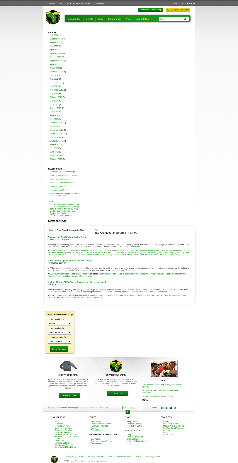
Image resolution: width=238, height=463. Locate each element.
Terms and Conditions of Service (119, 457)
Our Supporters (97, 443)
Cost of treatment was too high (62, 172)
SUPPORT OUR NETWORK (78, 4)
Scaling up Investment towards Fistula (157, 396)
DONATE (117, 393)
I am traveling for (57, 328)
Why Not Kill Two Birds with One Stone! (68, 237)
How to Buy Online (134, 426)
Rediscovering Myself (58, 190)
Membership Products (64, 445)
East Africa (52, 252)
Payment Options (62, 443)
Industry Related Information (138, 441)
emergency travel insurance (68, 252)
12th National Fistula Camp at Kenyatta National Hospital (161, 386)
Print (96, 230)
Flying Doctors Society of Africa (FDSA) (62, 213)
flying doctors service (162, 252)
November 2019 (56, 90)
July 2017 (54, 101)
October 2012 (55, 137)
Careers (166, 430)
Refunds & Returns (62, 426)
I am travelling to (57, 319)
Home (50, 230)
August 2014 (55, 115)
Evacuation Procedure (64, 430)
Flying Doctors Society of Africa (64, 210)
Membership (74, 19)
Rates (57, 422)
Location (166, 432)
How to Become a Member (66, 434)
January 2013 (55, 126)
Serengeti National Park (140, 255)
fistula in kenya (68, 207)
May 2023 (54, 46)
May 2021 (54, 79)
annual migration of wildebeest (160, 250)
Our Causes (96, 422)
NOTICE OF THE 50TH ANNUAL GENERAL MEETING (160, 391)
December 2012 (56, 130)
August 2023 (55, 42)
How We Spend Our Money (174, 428)
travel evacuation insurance (67, 276)
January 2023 (55, 57)
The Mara (163, 255)
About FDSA (100, 4)
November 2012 (56, 134)
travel (88, 297)
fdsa (52, 205)
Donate (89, 19)
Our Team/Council (170, 424)
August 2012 (55, 145)
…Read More (134, 247)
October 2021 (55, 75)
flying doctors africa (64, 209)
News (129, 19)
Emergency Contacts (63, 428)
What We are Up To (135, 437)
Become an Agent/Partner (101, 441)
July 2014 (54, 119)
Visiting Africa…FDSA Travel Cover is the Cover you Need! (77, 282)
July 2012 (54, 148)
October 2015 (55, 108)
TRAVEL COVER (55, 4)
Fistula (58, 207)
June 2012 (54, 152)
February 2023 (56, 53)
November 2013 (56, 123)
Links (129, 443)
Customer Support (62, 432)
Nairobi (106, 255)
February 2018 (56, 97)
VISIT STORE (69, 395)
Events (94, 428)
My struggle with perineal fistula (62, 183)
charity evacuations (181, 250)
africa (120, 250)
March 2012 (55, 155)
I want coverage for (58, 337)
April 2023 (54, 50)
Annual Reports (97, 430)
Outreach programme (65, 215)
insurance (64, 297)
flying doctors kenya (145, 252)
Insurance (103, 250)
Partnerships (114, 19)
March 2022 (55, 68)
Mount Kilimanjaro (94, 255)
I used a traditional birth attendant (63, 175)
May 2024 (54, 35)
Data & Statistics (133, 439)
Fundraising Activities (99, 426)
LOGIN (174, 4)
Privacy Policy (71, 457)
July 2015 (54, 112)
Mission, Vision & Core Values (175, 426)
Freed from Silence (57, 186)
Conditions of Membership (65, 447)
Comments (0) (174, 255)
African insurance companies (135, 250)
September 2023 (57, 39)
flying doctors (113, 252)
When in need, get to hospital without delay (69, 260)
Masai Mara (81, 255)
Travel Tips (59, 441)
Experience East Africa (88, 250)
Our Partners (96, 439)
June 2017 (54, 104)
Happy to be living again (60, 179)
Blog (129, 435)
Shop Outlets (132, 422)
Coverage (59, 424)
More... (145, 400)
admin (52, 295)
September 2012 (57, 141)
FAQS (81, 457)
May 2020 (54, 86)
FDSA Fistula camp (62, 205)
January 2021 (55, 83)
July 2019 (54, 94)
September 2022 (57, 61)
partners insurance (77, 297)
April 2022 (54, 64)
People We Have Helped (101, 424)
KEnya (50, 255)
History (166, 422)
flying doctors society (180, 252)
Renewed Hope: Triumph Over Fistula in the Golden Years (65, 195)
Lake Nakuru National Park (65, 255)
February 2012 (56, 159)
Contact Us (167, 434)
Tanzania (154, 255)
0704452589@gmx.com (60, 250)
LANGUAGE (187, 4)
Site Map (138, 457)
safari (127, 255)
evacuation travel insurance (92, 252)
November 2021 (56, 72)
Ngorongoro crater (117, 255)
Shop (100, 19)
